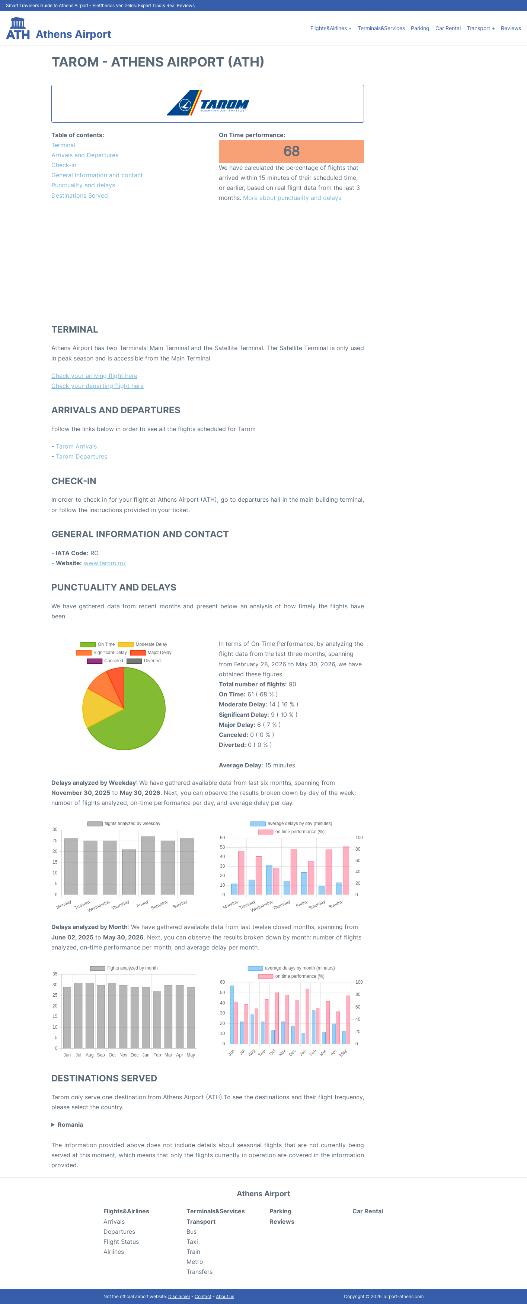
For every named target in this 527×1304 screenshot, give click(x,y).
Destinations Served (79, 195)
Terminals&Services (381, 28)
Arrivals (114, 1221)
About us (225, 1296)
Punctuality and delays (83, 185)
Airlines (113, 1251)
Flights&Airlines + (331, 28)
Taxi (192, 1241)
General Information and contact (97, 175)
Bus (191, 1231)
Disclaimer (179, 1296)
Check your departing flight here (97, 385)
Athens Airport (73, 34)
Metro (194, 1261)
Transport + (481, 28)
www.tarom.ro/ (105, 563)
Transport (200, 1221)
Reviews (511, 28)
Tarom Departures (81, 456)
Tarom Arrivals (76, 446)
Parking (420, 28)
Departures (119, 1231)
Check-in (63, 165)
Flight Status (121, 1241)
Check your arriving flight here (94, 375)
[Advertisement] (207, 263)
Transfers (199, 1271)
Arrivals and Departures (84, 155)
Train (193, 1251)
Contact (203, 1296)
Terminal (63, 145)
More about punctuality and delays (292, 197)
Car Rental (448, 28)
